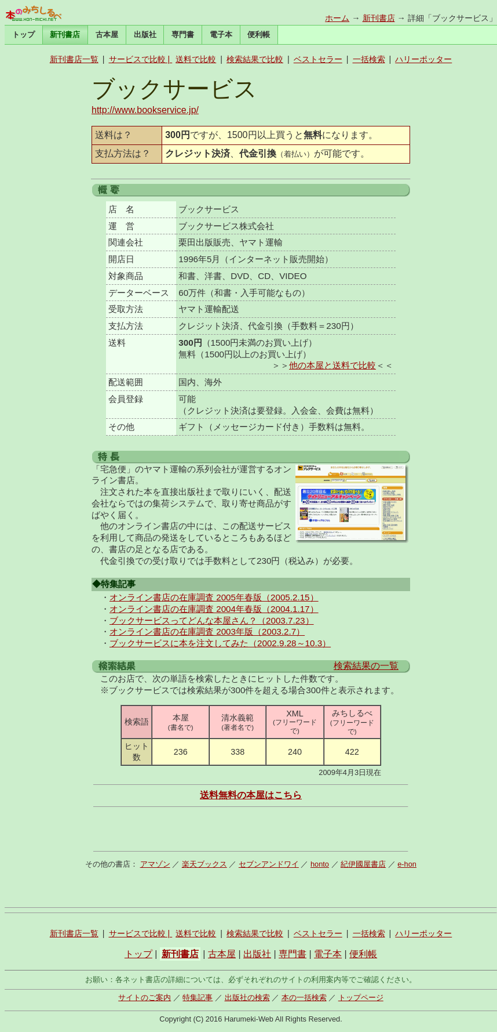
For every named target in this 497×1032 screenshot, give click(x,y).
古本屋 (107, 34)
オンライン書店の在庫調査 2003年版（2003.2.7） (207, 631)
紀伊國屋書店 (363, 864)
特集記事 (197, 997)
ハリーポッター (423, 59)
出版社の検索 (247, 997)
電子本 (221, 34)
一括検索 (369, 59)
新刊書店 (379, 18)
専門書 (182, 34)
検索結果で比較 (254, 59)
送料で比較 (196, 59)
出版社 (145, 34)
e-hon (406, 864)
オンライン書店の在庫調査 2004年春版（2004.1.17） (214, 609)
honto (319, 864)
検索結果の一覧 (366, 666)
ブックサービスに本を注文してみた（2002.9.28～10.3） (220, 643)
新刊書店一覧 (74, 59)
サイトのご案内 (144, 997)
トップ (23, 34)
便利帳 (258, 34)
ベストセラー (318, 59)
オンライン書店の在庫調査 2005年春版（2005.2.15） (214, 597)
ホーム (337, 18)
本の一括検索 (304, 997)
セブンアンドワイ (269, 864)
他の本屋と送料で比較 (332, 365)
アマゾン (155, 864)
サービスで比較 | (141, 59)
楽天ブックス (204, 864)
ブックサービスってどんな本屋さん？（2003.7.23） (211, 620)
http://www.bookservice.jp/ (145, 110)
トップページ (360, 997)
